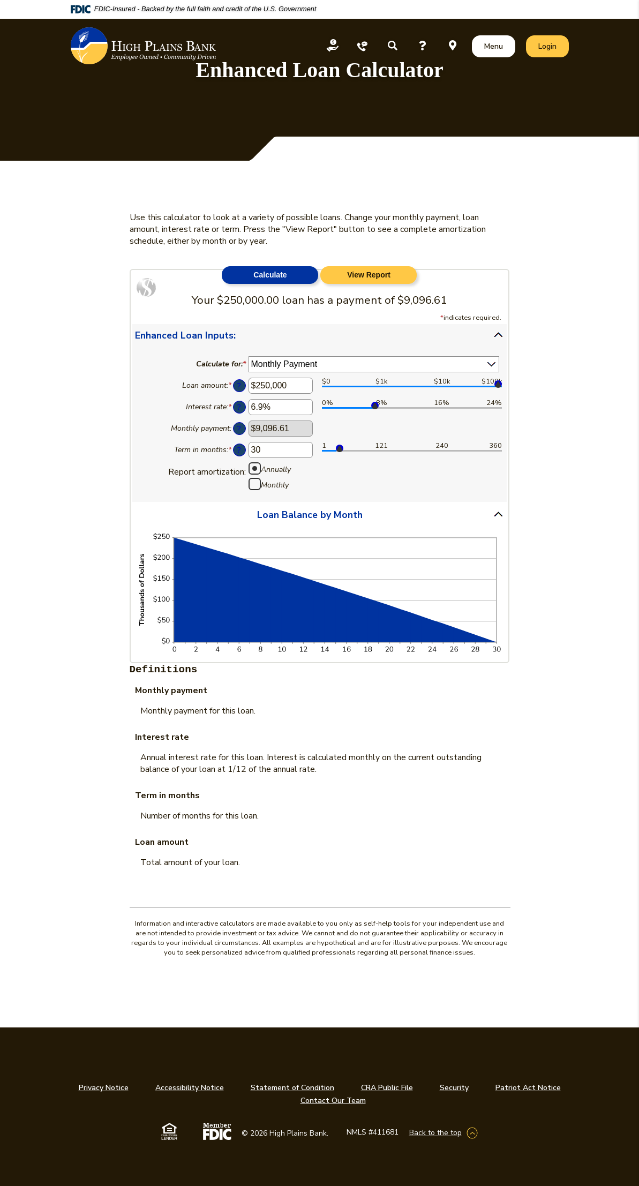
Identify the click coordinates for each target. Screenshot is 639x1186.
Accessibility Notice (189, 1088)
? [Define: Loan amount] (239, 385)
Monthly (275, 484)
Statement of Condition (292, 1088)
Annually (276, 469)
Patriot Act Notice (528, 1088)
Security (454, 1088)
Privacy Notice (104, 1088)
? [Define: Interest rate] (239, 407)
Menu (496, 45)
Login (553, 45)
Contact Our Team (333, 1100)
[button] (319, 334)
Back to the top (435, 1133)
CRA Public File (387, 1088)
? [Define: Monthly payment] (239, 428)
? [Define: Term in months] (239, 450)
